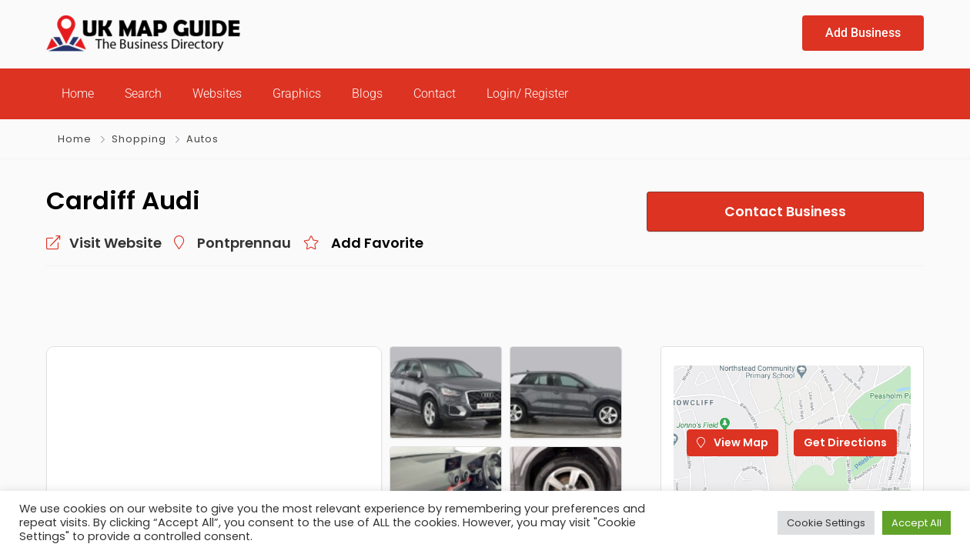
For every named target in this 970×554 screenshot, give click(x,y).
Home (78, 93)
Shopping (139, 138)
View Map (732, 442)
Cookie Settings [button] (826, 523)
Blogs (367, 93)
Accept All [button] (916, 523)
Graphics (297, 93)
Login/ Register (527, 93)
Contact (434, 93)
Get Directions (845, 442)
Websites (217, 93)
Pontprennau (244, 242)
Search (143, 93)
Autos (202, 138)
